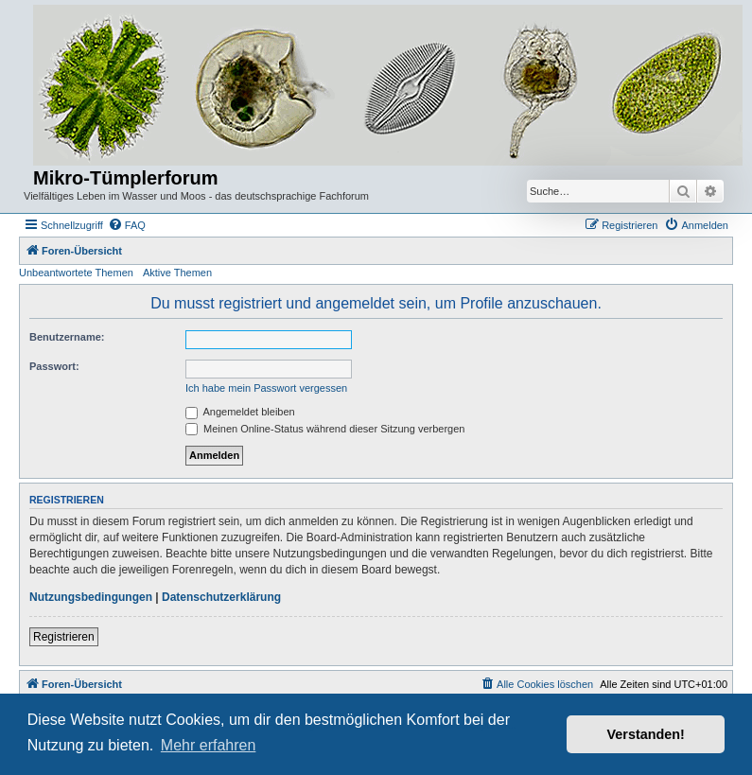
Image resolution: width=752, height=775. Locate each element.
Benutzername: (66, 337)
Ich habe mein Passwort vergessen (266, 388)
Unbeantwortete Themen (76, 272)
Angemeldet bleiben (240, 411)
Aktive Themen (177, 272)
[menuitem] (127, 225)
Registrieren (64, 636)
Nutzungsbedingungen (90, 597)
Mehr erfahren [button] (208, 745)
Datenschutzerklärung (221, 597)
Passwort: (54, 366)
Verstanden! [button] (646, 734)
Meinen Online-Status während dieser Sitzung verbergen (324, 428)
